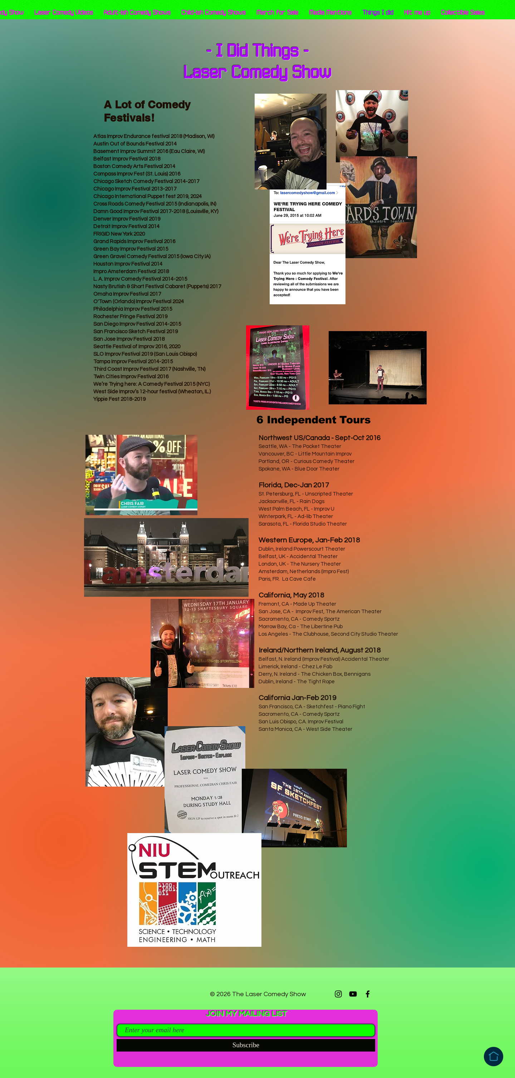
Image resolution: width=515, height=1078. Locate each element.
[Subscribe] (246, 1045)
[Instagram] (338, 994)
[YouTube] (353, 994)
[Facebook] (367, 994)
